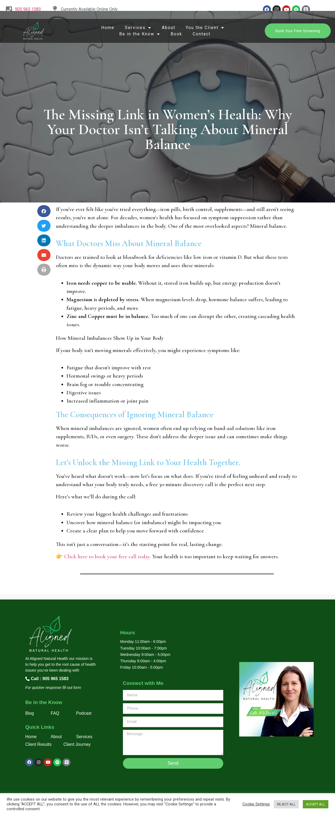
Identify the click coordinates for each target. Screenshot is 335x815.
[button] (44, 211)
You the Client (205, 27)
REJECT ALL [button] (286, 804)
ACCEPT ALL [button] (315, 804)
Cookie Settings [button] (256, 804)
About (168, 27)
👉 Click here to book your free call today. (103, 556)
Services (138, 27)
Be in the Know (139, 34)
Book (176, 33)
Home (107, 27)
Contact (201, 33)
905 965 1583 (28, 9)
